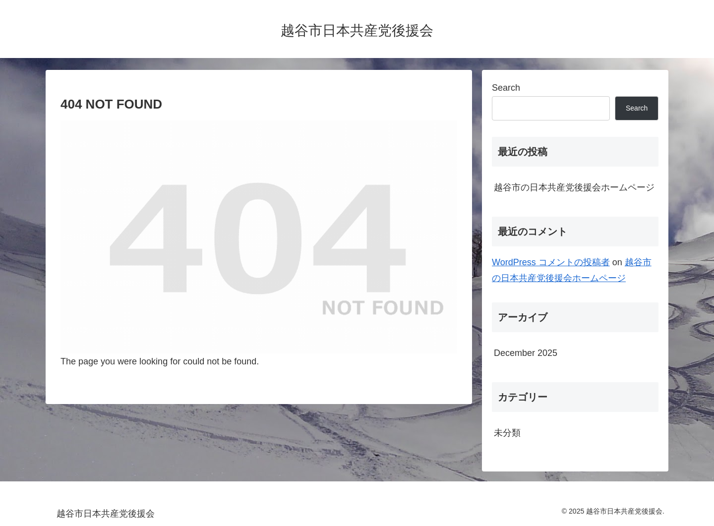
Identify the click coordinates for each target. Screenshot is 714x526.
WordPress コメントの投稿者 (551, 262)
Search (506, 88)
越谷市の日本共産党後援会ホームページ (574, 187)
